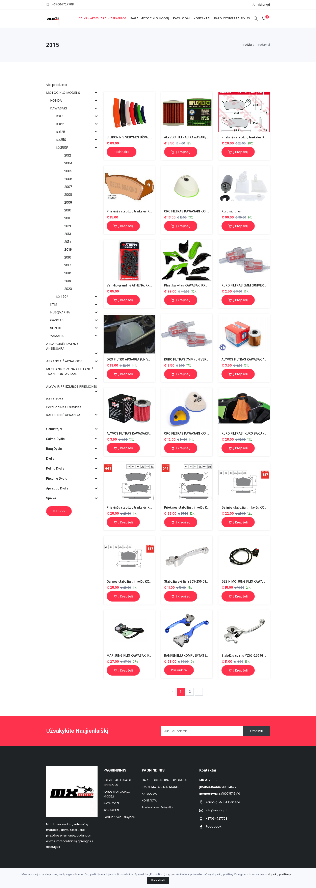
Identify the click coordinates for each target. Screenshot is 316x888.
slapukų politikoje (279, 874)
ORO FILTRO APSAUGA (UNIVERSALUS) (135, 360)
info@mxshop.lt (217, 811)
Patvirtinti (158, 880)
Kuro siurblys (231, 211)
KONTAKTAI (201, 18)
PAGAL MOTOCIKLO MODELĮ (149, 18)
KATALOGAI (181, 18)
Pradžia (247, 45)
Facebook (210, 827)
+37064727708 (63, 4)
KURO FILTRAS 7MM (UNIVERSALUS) (191, 360)
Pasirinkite (122, 151)
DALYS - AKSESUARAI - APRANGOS (102, 18)
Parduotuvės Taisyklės (231, 18)
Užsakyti (256, 731)
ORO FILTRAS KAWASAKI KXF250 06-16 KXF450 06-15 (203, 211)
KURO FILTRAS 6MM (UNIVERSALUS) (248, 285)
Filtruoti (59, 511)
